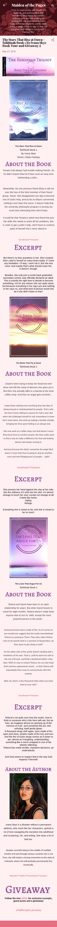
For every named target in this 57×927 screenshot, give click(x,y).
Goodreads (24, 240)
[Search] (53, 6)
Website (13, 876)
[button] (53, 40)
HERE (24, 898)
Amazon (34, 240)
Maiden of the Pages (29, 5)
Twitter (22, 876)
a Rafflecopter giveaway (28, 910)
